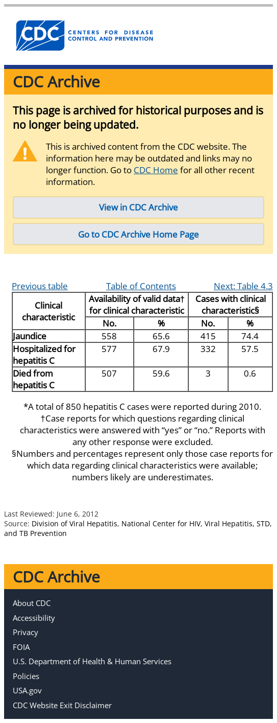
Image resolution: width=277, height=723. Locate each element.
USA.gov (27, 690)
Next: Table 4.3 (243, 286)
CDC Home (156, 170)
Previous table (40, 286)
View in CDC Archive (138, 207)
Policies (26, 676)
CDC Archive (56, 81)
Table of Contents (141, 286)
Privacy (25, 632)
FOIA (21, 647)
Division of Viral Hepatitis (74, 523)
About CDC (32, 603)
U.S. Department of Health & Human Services (92, 661)
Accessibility (34, 618)
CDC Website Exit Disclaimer (62, 705)
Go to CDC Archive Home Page (138, 234)
